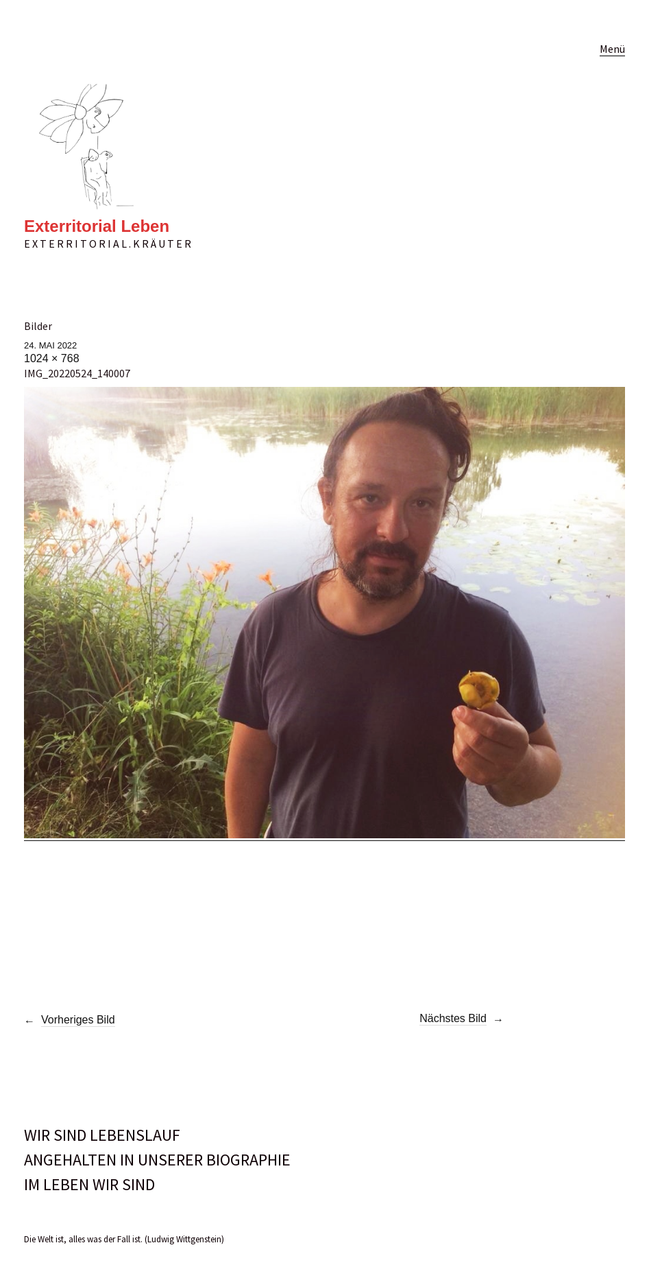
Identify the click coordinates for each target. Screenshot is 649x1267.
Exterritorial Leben (96, 226)
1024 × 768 (51, 358)
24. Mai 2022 (50, 345)
